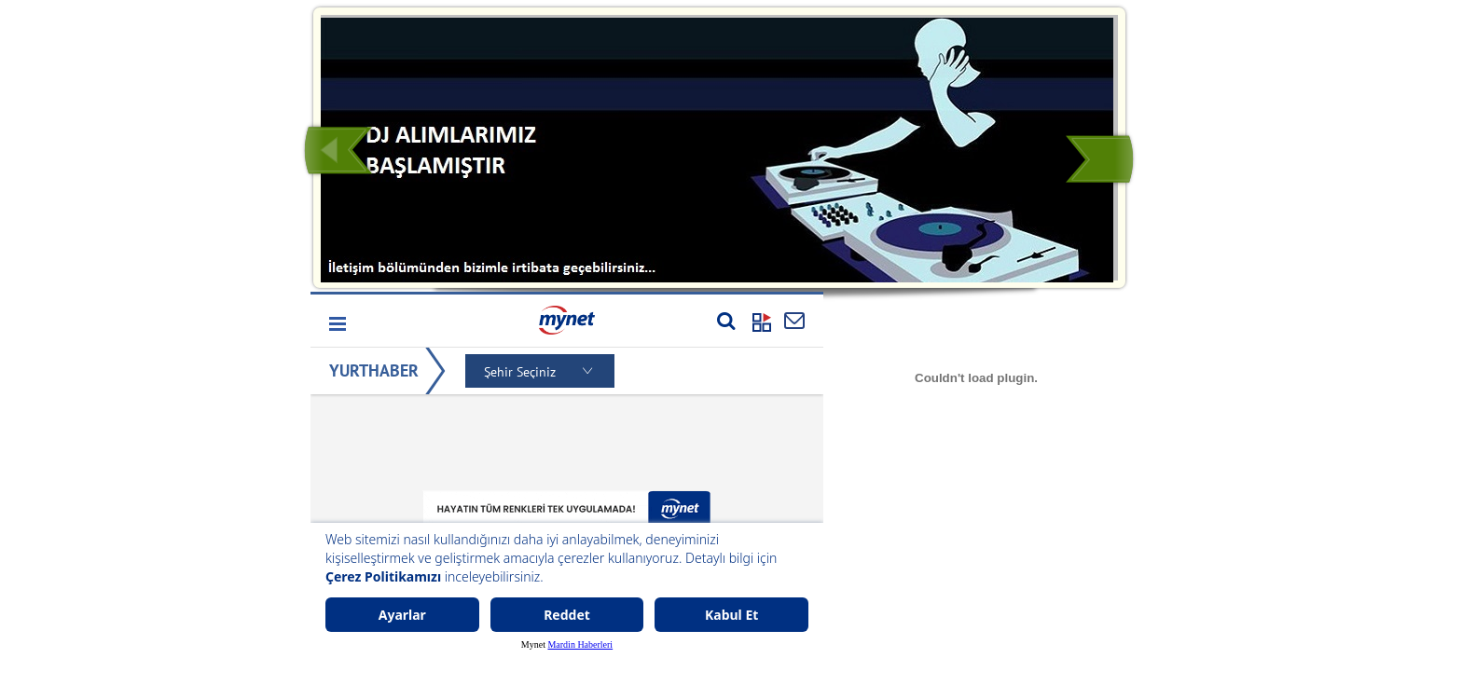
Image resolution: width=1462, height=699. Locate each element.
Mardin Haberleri (580, 644)
